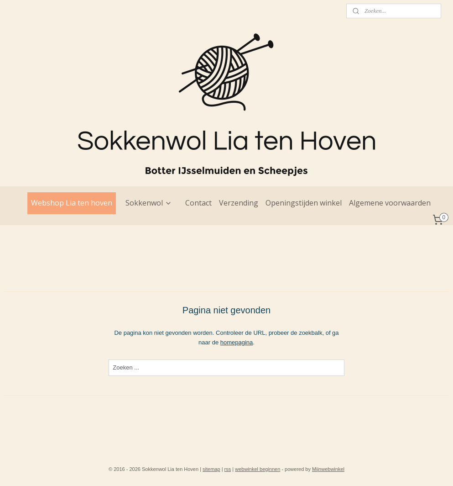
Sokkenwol (148, 203)
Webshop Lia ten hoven (71, 203)
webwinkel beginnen (257, 469)
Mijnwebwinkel (328, 469)
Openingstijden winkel (304, 203)
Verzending (238, 203)
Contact (198, 203)
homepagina (236, 342)
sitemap (211, 469)
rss (227, 469)
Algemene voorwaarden (390, 203)
